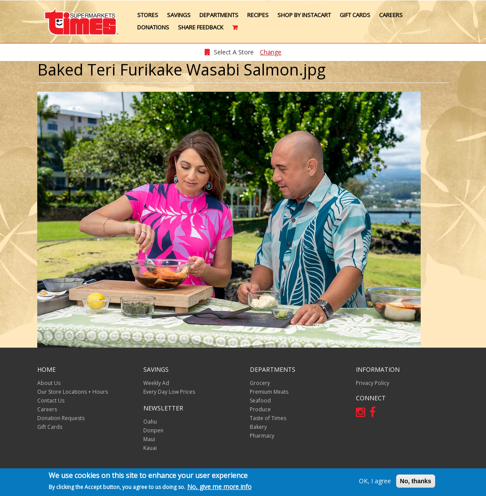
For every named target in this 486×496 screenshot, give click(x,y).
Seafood (260, 400)
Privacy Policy (372, 383)
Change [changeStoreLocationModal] (270, 52)
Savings (179, 15)
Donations (153, 27)
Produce (260, 409)
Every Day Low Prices (169, 391)
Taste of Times (268, 418)
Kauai (150, 448)
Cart (235, 30)
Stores (147, 15)
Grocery (260, 383)
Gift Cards (355, 15)
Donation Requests (61, 418)
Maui (149, 439)
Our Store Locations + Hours (72, 391)
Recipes (258, 15)
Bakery (258, 427)
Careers (391, 15)
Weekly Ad (156, 383)
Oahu (150, 421)
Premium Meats (269, 391)
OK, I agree (375, 481)
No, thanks (416, 481)
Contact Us (50, 400)
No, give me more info (219, 487)
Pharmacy (262, 435)
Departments (218, 15)
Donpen (153, 430)
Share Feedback (200, 27)
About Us (48, 383)
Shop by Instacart (304, 15)
